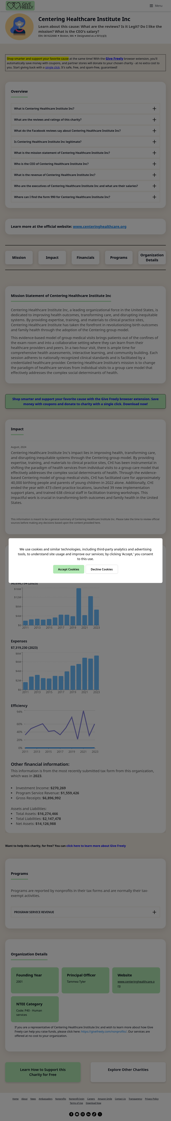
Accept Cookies (68, 569)
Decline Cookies (102, 569)
